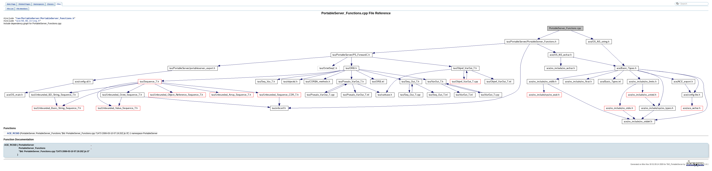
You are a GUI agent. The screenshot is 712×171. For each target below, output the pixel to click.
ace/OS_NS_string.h (28, 21)
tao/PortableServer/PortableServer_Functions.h (45, 18)
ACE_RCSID (13, 134)
